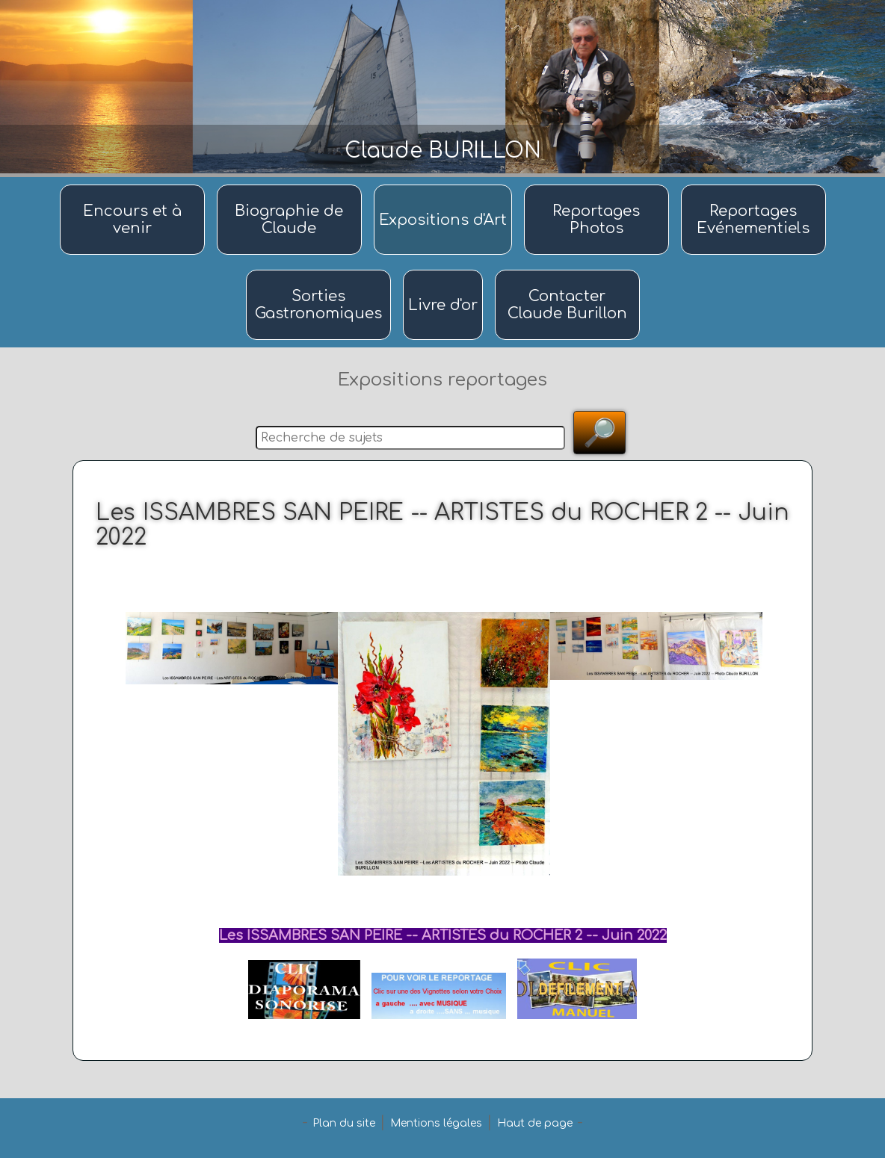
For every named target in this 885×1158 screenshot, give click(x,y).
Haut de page (535, 1123)
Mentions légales (436, 1123)
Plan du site (343, 1123)
